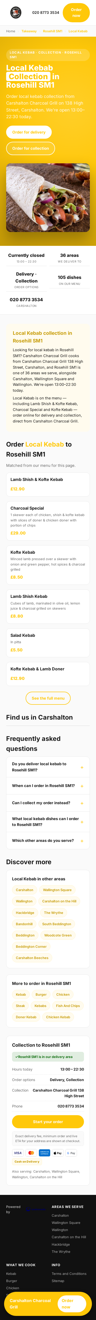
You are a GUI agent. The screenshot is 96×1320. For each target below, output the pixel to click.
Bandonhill (24, 924)
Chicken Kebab (58, 1017)
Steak (20, 1006)
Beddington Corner (31, 946)
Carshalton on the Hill (59, 901)
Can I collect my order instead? (41, 802)
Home (10, 31)
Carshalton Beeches (32, 958)
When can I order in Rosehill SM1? (43, 785)
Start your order (48, 1121)
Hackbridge (25, 913)
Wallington (24, 901)
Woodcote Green (58, 935)
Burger (41, 994)
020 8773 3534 (45, 12)
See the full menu (48, 698)
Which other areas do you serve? (43, 840)
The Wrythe (53, 913)
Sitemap (58, 1281)
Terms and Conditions (69, 1274)
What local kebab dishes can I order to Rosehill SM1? (45, 821)
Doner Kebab (26, 1017)
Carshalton (24, 890)
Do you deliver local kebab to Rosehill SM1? (39, 766)
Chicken (63, 994)
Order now (76, 12)
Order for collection (30, 148)
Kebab (21, 994)
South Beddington (56, 924)
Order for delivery (29, 132)
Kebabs (40, 1006)
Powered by (25, 1209)
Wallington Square (57, 890)
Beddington (25, 935)
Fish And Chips (68, 1006)
